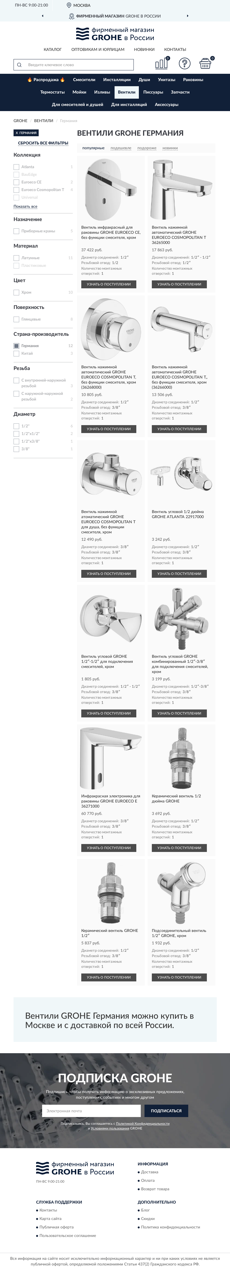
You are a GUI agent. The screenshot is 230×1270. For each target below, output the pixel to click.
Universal (29, 198)
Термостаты (52, 92)
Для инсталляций (129, 105)
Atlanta (27, 167)
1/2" (25, 426)
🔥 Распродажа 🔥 (46, 80)
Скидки (148, 1219)
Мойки (79, 92)
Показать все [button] (25, 207)
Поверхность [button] (29, 307)
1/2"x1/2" (30, 434)
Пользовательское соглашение (68, 1236)
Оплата (148, 1181)
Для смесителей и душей (77, 105)
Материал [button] (26, 246)
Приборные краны (38, 231)
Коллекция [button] (27, 155)
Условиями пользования (110, 1128)
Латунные (30, 258)
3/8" (25, 449)
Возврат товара (155, 1189)
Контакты (175, 50)
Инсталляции (117, 80)
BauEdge (29, 175)
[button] (184, 63)
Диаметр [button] (24, 414)
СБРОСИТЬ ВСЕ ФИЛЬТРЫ (43, 143)
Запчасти (180, 92)
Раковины (193, 80)
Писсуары (153, 92)
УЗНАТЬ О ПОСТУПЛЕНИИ (109, 284)
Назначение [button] (28, 219)
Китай (27, 354)
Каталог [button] (53, 50)
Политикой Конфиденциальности (143, 1123)
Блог (145, 1211)
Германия (30, 346)
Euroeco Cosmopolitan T (42, 190)
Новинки (144, 50)
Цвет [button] (19, 280)
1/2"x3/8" (30, 441)
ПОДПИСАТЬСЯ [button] (166, 1111)
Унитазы (166, 80)
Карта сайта (51, 1219)
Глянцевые (31, 319)
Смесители (84, 80)
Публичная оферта (57, 1228)
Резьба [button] (22, 368)
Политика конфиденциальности (170, 1228)
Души (144, 80)
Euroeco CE (31, 182)
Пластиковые (33, 266)
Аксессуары (166, 105)
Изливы (102, 92)
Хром (26, 293)
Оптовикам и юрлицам (97, 50)
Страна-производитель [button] (41, 334)
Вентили (126, 92)
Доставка (149, 1172)
